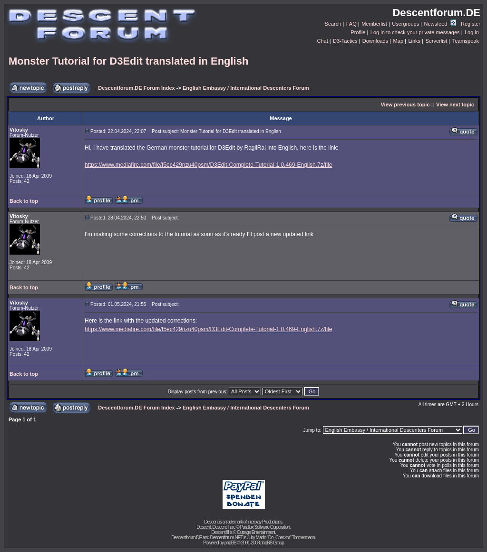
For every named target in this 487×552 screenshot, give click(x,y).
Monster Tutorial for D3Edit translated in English (128, 61)
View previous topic (404, 104)
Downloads (375, 41)
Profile (358, 32)
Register (470, 24)
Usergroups (405, 24)
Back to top (24, 201)
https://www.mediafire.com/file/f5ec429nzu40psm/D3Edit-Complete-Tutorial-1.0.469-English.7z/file (208, 165)
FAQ (351, 24)
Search (333, 24)
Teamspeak (465, 41)
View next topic (455, 104)
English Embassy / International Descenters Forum (246, 88)
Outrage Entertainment (256, 532)
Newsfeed (440, 24)
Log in (472, 32)
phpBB (230, 542)
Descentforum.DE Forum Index (136, 88)
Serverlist (436, 41)
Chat (322, 41)
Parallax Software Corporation (265, 527)
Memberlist (374, 24)
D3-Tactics (345, 41)
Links (414, 41)
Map (398, 41)
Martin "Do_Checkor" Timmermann (285, 537)
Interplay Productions (264, 521)
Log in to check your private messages (415, 32)
